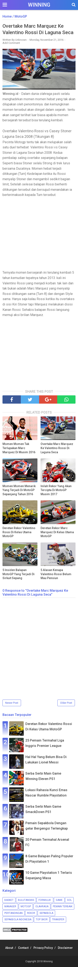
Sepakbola (46, 913)
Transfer (58, 919)
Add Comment (11, 42)
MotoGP (26, 906)
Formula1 (44, 900)
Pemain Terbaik (62, 906)
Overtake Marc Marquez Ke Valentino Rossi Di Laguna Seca (57, 448)
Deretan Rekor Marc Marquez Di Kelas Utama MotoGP (57, 532)
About (9, 947)
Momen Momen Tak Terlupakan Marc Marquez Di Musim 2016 (18, 448)
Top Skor (42, 919)
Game (59, 900)
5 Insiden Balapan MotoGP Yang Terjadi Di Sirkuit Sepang (18, 574)
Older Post (66, 702)
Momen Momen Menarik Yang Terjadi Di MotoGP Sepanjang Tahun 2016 (19, 490)
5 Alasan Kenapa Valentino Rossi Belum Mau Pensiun (56, 574)
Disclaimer (65, 947)
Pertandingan (13, 913)
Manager (10, 906)
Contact (23, 947)
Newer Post (11, 702)
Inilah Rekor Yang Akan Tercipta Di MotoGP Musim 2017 (56, 490)
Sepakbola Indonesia (17, 919)
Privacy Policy (43, 947)
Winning (39, 5)
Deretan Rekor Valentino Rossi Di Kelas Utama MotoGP (18, 532)
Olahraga (41, 906)
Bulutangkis (26, 900)
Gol (69, 900)
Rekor (31, 913)
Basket (9, 900)
